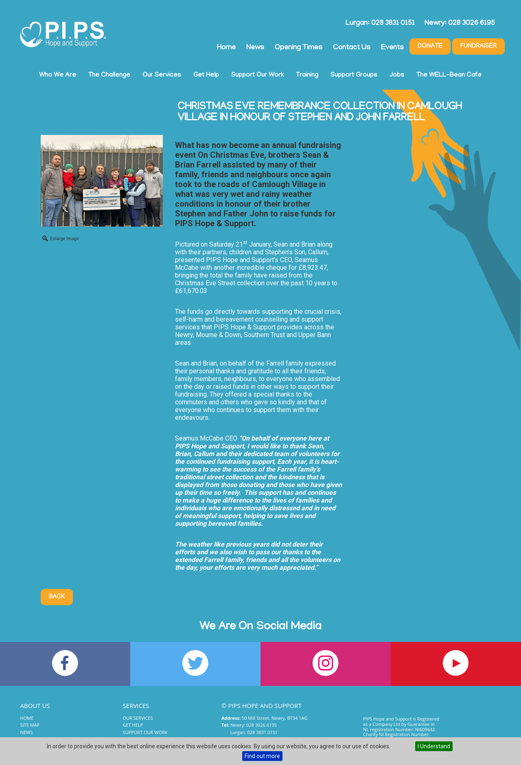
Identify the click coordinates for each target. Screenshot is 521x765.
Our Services (161, 75)
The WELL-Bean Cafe (449, 75)
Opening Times (298, 48)
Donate (430, 46)
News (255, 48)
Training (307, 75)
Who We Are (57, 75)
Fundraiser (478, 46)
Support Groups (354, 75)
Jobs (397, 75)
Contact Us (351, 48)
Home (226, 48)
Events (392, 48)
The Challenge (109, 75)
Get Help (206, 75)
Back (57, 597)
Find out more (262, 756)
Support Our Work (257, 75)
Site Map (30, 725)
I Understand (434, 746)
